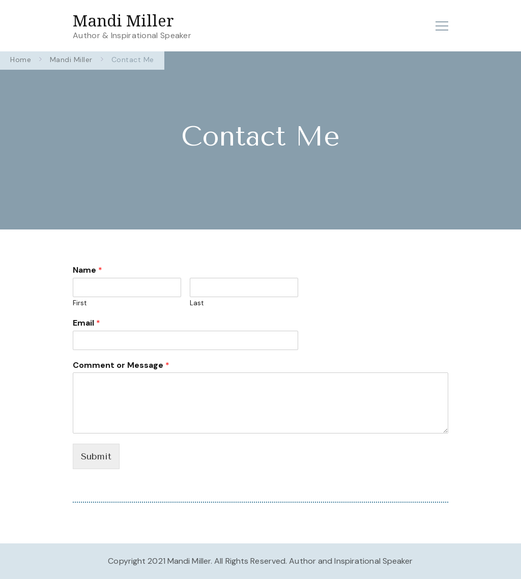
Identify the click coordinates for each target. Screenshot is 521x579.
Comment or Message (121, 365)
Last (197, 303)
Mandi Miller (123, 20)
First (79, 303)
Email (86, 323)
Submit (96, 456)
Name (87, 270)
